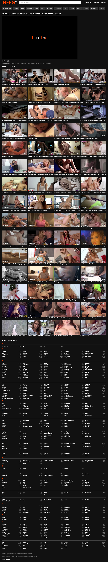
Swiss (65, 537)
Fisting (66, 423)
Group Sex (67, 436)
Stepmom (46, 534)
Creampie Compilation (28, 395)
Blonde (45, 372)
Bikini (45, 371)
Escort (24, 415)
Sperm (45, 532)
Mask (24, 482)
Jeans (45, 462)
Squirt (86, 532)
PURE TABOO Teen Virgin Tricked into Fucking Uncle (93, 120)
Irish (45, 455)
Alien (3, 353)
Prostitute (87, 510)
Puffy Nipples (47, 512)
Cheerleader (47, 387)
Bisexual (66, 371)
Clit (86, 389)
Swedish (4, 537)
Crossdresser (88, 395)
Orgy (24, 500)
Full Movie (93, 8)
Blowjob (66, 372)
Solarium (25, 530)
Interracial (87, 453)
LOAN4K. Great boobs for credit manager (38, 210)
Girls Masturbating (48, 433)
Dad (42, 8)
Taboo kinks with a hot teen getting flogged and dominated (41, 317)
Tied (24, 545)
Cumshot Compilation (7, 398)
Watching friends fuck (7, 156)
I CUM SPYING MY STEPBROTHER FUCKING (39, 102)
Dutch (86, 408)
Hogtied (66, 445)
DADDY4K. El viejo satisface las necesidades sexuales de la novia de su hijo (93, 84)
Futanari (87, 426)
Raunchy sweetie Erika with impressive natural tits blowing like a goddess (67, 317)
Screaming (67, 524)
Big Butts (25, 369)
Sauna (45, 524)
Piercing (4, 509)
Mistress (25, 485)
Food (24, 425)
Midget (66, 484)
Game (24, 432)
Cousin (66, 393)
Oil (23, 499)
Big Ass (45, 368)
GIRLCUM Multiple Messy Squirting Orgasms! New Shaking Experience (93, 192)
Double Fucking (89, 406)
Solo (45, 530)
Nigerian (46, 492)
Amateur (17, 63)
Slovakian (46, 529)
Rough (24, 519)
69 (44, 346)
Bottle (86, 374)
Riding (66, 517)
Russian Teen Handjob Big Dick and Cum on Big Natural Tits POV (67, 174)
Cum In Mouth (47, 396)
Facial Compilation (69, 420)
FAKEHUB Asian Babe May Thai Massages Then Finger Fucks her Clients (41, 192)
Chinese (87, 387)
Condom (46, 392)
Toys (65, 547)
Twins (45, 548)
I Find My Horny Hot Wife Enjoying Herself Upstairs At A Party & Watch (41, 246)
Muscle (3, 487)
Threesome (4, 545)
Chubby (72, 8)
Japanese (25, 460)
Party (24, 507)
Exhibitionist (88, 415)
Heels (3, 445)
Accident (4, 351)
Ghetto (3, 433)
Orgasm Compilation (7, 500)
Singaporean (5, 529)
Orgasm (33, 63)
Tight (45, 545)
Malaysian (4, 482)
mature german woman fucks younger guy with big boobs (93, 317)
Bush (3, 379)
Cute (45, 398)
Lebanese (4, 475)
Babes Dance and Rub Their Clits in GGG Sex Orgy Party (93, 246)
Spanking (25, 532)
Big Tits (42, 63)
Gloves (24, 435)
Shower (87, 527)
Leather (87, 474)
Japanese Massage (69, 460)
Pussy (86, 512)
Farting (3, 422)
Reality (3, 517)
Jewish (87, 462)
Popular (96, 2)
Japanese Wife (26, 462)
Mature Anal (5, 484)
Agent (45, 351)
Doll (3, 406)
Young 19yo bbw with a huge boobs (63, 335)
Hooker (3, 446)
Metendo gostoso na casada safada (89, 138)
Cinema (45, 389)
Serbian (45, 526)
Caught (87, 385)
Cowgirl (87, 393)
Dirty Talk (46, 405)
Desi (86, 403)
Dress (45, 408)
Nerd (9, 63)
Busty (24, 379)
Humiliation (88, 446)
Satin (24, 524)
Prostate (66, 510)
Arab (45, 354)
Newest (103, 2)
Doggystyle (88, 405)
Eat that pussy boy (58, 282)
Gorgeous (66, 435)
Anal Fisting (5, 354)
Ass (44, 356)
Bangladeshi (67, 364)
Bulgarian (66, 377)
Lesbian (25, 475)
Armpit (3, 356)
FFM (3, 420)
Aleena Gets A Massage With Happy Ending (65, 300)
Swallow (87, 535)
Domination (25, 406)
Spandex (87, 530)
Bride (65, 375)
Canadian (87, 384)
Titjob (65, 545)
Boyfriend (25, 375)
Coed (65, 390)
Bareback (4, 366)
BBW (24, 363)
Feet (45, 422)
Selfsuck (25, 526)
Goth (86, 435)
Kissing (24, 468)
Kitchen (102, 8)
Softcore (4, 530)
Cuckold (4, 396)
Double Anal (67, 406)
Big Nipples (5, 371)
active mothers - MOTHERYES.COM (37, 228)
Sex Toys (66, 526)
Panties (87, 506)
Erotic (3, 415)
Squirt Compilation (6, 534)
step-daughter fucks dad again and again (38, 84)
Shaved (87, 526)
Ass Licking (67, 356)
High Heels (46, 445)
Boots (45, 374)
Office (3, 499)
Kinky (3, 468)
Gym (24, 438)
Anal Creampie (89, 353)
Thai (65, 544)
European (46, 415)
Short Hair (67, 527)
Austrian (66, 358)
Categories (88, 2)
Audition (4, 358)
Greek (45, 436)
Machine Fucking (68, 481)
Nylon (45, 494)
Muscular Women (27, 487)
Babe (65, 363)
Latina (45, 474)
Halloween (25, 443)
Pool (86, 509)
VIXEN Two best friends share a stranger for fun (66, 228)
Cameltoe (66, 384)
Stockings (87, 534)
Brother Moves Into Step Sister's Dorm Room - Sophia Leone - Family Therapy (67, 156)
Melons (24, 484)
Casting (45, 385)
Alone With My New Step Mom (9, 102)
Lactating (4, 474)
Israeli (66, 455)
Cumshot (87, 396)
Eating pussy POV (32, 138)
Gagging (4, 432)
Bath (24, 366)
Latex (24, 474)
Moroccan (87, 485)
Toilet (86, 545)
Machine (46, 481)
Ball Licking (26, 364)
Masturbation (67, 482)
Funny (66, 426)
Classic (66, 389)
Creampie (4, 395)
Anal (65, 353)
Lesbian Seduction (48, 475)
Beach (66, 366)
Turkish (25, 548)
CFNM (24, 384)
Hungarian (4, 448)
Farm (86, 420)
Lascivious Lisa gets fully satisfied (62, 264)
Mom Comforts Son (85, 335)
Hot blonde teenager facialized (62, 84)
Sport (65, 532)
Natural (3, 492)
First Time (46, 423)
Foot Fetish (46, 425)
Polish (66, 509)
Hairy (22, 8)
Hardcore (87, 443)
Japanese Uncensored (7, 462)
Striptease (25, 535)
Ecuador (25, 413)
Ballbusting (46, 364)
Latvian (66, 474)
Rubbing (66, 519)
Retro (45, 517)
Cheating (25, 387)
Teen (12, 63)
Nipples (66, 492)
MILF (3, 481)
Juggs (24, 463)
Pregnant (46, 510)
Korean (66, 468)
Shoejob (25, 527)
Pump (65, 512)
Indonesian (25, 453)
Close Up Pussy (6, 390)
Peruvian (46, 507)
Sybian (87, 537)
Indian (3, 453)
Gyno (45, 438)
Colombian (4, 392)
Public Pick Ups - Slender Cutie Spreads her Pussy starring (41, 335)
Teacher (66, 542)
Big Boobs (48, 63)
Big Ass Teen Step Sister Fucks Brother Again (13, 246)
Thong (87, 544)
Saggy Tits (4, 524)
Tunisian (4, 548)
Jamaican (4, 460)
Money (66, 485)
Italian (86, 455)
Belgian (25, 368)
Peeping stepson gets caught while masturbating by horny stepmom (15, 210)
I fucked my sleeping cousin (9, 192)
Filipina (3, 423)
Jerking (66, 462)
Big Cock (66, 369)
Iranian (24, 455)
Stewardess (67, 534)
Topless (25, 547)
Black (3, 372)
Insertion (46, 453)
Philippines (67, 507)
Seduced (4, 526)
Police (45, 509)
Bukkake (46, 377)
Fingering (25, 423)
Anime (24, 354)
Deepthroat (67, 403)
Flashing (87, 423)
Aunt (24, 358)
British (37, 63)
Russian (87, 519)
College (87, 390)
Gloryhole (4, 435)
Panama (66, 506)
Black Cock (25, 372)
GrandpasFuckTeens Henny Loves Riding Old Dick (66, 102)
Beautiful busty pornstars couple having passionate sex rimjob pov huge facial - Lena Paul (15, 138)
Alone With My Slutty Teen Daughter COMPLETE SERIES (41, 156)
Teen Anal (25, 544)
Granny (16, 8)
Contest (86, 8)
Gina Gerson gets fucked (86, 264)
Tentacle (46, 544)
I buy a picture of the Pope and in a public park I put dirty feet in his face (15, 335)
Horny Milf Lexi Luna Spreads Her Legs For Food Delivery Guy (41, 120)
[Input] (50, 2)
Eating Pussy (5, 413)
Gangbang (49, 8)
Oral (65, 499)
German (87, 432)
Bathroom (46, 366)
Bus (86, 377)
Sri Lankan (25, 534)
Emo (86, 413)
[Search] (79, 3)
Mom (45, 485)
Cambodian (46, 384)
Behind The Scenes (6, 368)
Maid (86, 481)
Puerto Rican (26, 512)
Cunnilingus (26, 398)
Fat (23, 422)
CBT (3, 384)
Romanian (4, 519)
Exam (65, 415)
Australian (58, 8)
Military (87, 484)
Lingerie (66, 475)
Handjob (46, 443)
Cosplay (87, 392)
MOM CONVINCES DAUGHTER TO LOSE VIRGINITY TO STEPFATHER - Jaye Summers (93, 174)
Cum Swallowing (68, 396)
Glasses (87, 433)
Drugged (66, 408)
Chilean (66, 387)
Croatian (66, 395)
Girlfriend (25, 433)
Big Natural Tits (89, 369)
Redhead (25, 517)
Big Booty (4, 369)
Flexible (4, 425)
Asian (24, 356)
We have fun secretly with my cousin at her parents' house (15, 120)
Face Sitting (26, 420)
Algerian (87, 351)
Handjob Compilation (32, 8)
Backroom (4, 364)
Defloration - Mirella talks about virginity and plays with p (15, 264)
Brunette (4, 377)
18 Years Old (5, 346)
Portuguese (26, 510)
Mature (87, 482)
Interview (4, 455)
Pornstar (4, 510)
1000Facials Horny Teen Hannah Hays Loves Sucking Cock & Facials (41, 174)
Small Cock (67, 529)
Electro (66, 413)
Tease (86, 542)
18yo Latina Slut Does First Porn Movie (64, 246)
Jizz (3, 463)
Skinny (24, 529)
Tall (3, 542)
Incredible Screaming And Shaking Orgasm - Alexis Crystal (67, 138)
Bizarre (87, 371)
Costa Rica (4, 393)
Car (3, 385)
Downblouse (26, 408)
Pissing (24, 509)
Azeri (86, 358)
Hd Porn (8, 559)
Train (86, 547)
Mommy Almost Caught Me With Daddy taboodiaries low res (15, 84)
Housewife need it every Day (61, 120)
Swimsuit (25, 537)
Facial (45, 420)
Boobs (24, 374)
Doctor (66, 405)
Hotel (24, 446)
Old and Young (47, 499)
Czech (66, 398)
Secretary (87, 524)
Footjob (66, 425)
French (3, 426)
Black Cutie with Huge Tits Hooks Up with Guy (39, 264)
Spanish (4, 532)
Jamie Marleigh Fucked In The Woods (11, 317)
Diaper (3, 405)
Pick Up (87, 507)
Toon (3, 547)
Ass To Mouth (88, 356)
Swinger (46, 537)
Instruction (67, 453)
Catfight (66, 385)
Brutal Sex (25, 377)
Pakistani (46, 506)
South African (67, 530)
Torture (45, 547)
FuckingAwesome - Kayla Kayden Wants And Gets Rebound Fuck (67, 210)
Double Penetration (6, 408)
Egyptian (46, 413)
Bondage (4, 374)
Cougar (24, 393)
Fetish (86, 422)
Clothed (25, 390)
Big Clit (45, 369)
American (46, 353)
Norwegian (88, 492)
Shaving (4, 527)
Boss (65, 374)
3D (23, 346)
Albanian (66, 351)
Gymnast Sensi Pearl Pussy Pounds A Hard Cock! (40, 300)
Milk (3, 485)
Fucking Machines (27, 426)
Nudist (3, 494)
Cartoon (25, 385)
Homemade (23, 63)
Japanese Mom (89, 460)
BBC (3, 363)
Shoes (45, 527)
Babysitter (87, 363)
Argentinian (67, 354)
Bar (86, 364)
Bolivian (87, 372)
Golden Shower (47, 435)
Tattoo (78, 8)
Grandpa (4, 436)
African (24, 351)
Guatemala (4, 438)
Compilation (26, 392)
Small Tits (87, 529)
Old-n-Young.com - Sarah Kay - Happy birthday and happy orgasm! (15, 174)
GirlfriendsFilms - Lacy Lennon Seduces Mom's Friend (93, 228)
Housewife (46, 446)
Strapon (4, 535)
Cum (65, 8)
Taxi (45, 542)
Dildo (24, 405)
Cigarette (25, 389)
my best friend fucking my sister (10, 228)
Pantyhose (4, 507)
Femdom (66, 422)
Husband (25, 448)
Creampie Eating (48, 395)
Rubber (45, 519)
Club (45, 390)
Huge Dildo (67, 446)
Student (45, 535)
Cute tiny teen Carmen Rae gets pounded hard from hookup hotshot (93, 300)
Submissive (67, 535)
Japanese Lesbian (48, 460)
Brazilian (46, 375)
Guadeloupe (88, 436)
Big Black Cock (7, 8)
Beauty (87, 366)
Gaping (66, 432)
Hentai (24, 445)
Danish (45, 403)
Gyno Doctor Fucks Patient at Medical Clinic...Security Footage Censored (15, 282)
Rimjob (87, 517)
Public (3, 512)
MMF (24, 481)
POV (29, 63)
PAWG (3, 506)
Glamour (66, 433)
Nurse (24, 494)
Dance (24, 403)
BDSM (45, 363)
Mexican (46, 484)
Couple (45, 393)
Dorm (45, 406)
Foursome (87, 425)
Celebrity (4, 387)
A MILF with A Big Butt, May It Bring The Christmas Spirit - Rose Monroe (15, 300)
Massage (46, 482)
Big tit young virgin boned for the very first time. (92, 102)
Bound (3, 375)
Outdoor (46, 500)
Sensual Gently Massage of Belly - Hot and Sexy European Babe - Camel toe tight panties (93, 210)
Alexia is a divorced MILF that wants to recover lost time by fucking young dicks (41, 282)
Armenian (87, 354)
